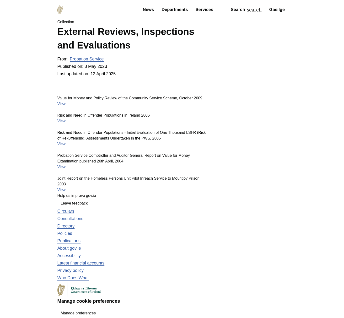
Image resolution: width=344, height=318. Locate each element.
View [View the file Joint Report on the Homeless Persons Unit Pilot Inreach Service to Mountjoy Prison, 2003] (61, 190)
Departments (175, 9)
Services (204, 9)
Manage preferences (78, 313)
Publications (69, 240)
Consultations (70, 218)
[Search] (245, 9)
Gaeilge (277, 9)
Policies (64, 233)
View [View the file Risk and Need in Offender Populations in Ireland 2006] (61, 121)
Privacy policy (70, 270)
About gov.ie (69, 248)
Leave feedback (74, 203)
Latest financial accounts (80, 263)
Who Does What (73, 277)
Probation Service (87, 59)
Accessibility (69, 255)
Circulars (65, 211)
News (148, 9)
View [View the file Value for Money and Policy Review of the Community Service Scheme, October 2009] (61, 104)
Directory (66, 226)
